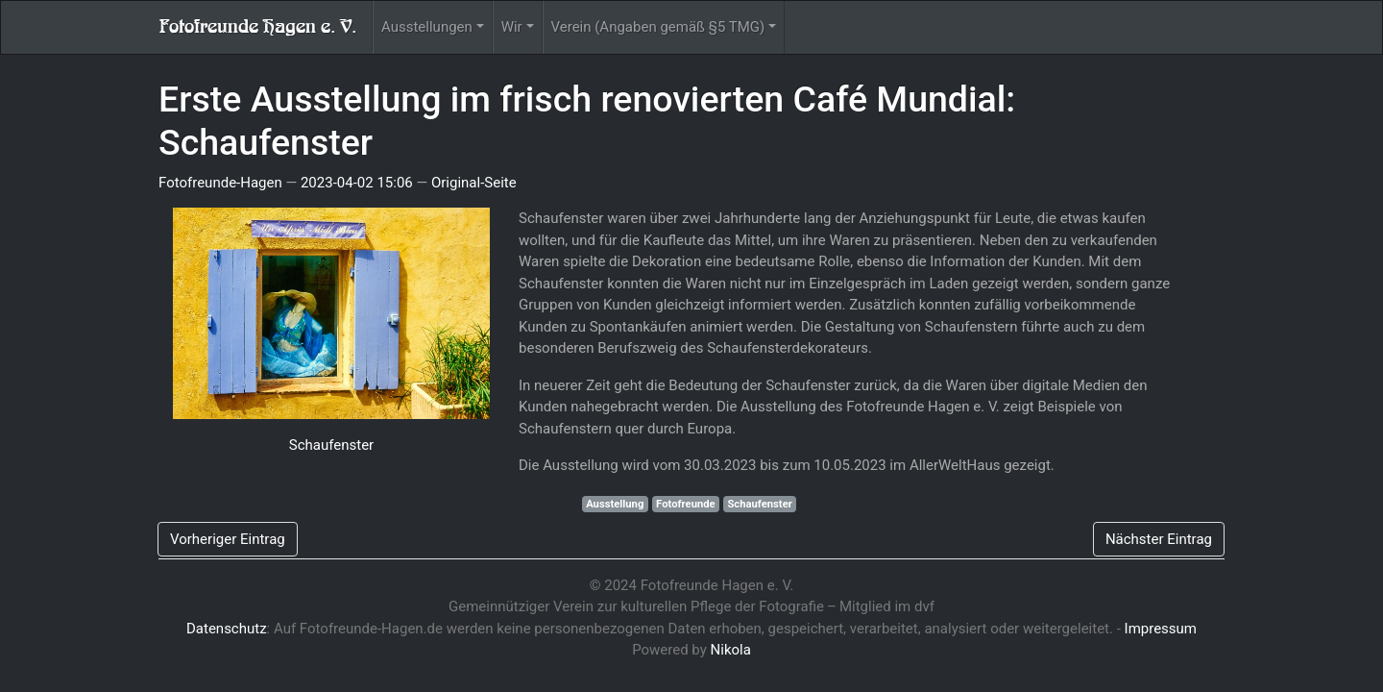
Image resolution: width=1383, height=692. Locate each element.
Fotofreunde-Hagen (220, 182)
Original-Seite (474, 182)
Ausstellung (614, 504)
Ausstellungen (427, 27)
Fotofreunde (686, 504)
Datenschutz (226, 628)
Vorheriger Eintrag (227, 539)
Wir (511, 27)
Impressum (1161, 628)
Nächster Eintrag (1158, 539)
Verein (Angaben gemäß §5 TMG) (658, 27)
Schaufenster (331, 445)
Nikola (731, 649)
